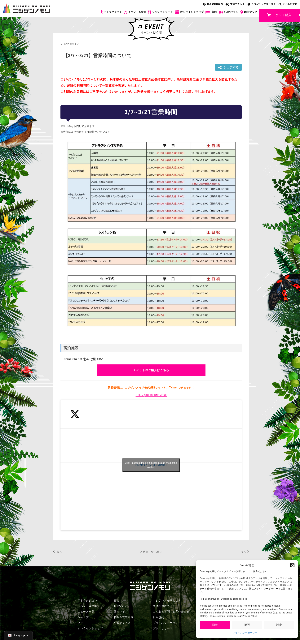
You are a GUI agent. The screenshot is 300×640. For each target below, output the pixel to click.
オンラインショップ (189, 12)
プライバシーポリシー (245, 632)
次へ (243, 551)
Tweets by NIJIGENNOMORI (151, 465)
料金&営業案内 (213, 4)
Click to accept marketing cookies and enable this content (151, 465)
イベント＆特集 (135, 12)
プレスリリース (163, 628)
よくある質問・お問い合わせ (171, 611)
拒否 (247, 625)
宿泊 (211, 12)
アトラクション (111, 12)
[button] (292, 565)
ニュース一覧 (85, 611)
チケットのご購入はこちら (151, 370)
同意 (215, 625)
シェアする (228, 68)
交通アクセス (235, 4)
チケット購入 (279, 15)
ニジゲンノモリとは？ (262, 4)
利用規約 (158, 617)
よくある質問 (288, 4)
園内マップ (248, 12)
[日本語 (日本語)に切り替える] (18, 635)
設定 (279, 625)
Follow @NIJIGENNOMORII (151, 395)
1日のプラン (228, 12)
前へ (59, 551)
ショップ (83, 617)
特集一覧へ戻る (152, 551)
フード (81, 622)
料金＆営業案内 (124, 617)
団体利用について (164, 606)
